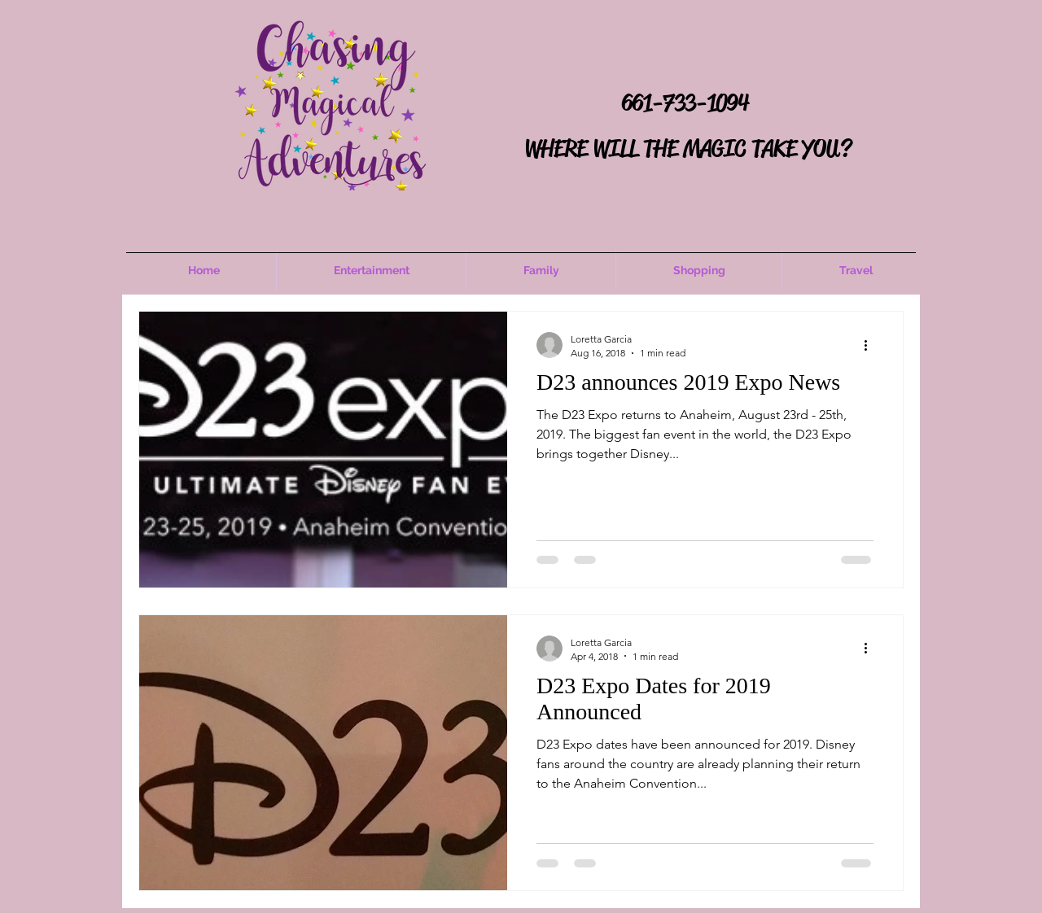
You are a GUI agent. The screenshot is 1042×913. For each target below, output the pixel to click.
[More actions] (871, 345)
